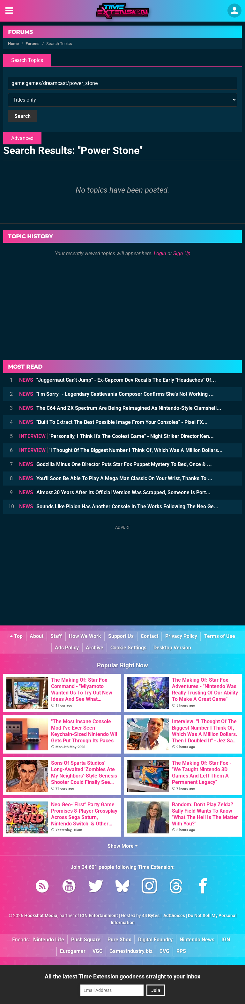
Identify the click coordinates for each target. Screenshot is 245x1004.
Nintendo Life (48, 940)
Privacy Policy (181, 636)
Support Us (121, 636)
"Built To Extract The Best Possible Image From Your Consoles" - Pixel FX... (113, 422)
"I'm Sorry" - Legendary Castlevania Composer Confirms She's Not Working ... (116, 394)
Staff (56, 636)
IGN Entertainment (99, 915)
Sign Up (181, 253)
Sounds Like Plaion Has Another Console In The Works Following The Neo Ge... (119, 506)
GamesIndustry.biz (130, 951)
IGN (225, 940)
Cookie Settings (128, 648)
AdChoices (173, 915)
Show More (123, 846)
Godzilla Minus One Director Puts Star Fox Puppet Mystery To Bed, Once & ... (115, 464)
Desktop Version (172, 648)
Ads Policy (67, 648)
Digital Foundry (155, 940)
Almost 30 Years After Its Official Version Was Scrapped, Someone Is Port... (115, 492)
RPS (181, 951)
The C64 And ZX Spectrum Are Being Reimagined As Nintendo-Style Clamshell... (120, 408)
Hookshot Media (40, 915)
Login (160, 253)
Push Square (85, 940)
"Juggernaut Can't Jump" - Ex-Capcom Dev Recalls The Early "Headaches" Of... (117, 380)
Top (16, 636)
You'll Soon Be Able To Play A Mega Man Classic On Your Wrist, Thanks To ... (115, 478)
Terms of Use (219, 636)
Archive (94, 648)
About (36, 636)
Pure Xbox (119, 940)
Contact (149, 636)
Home (13, 43)
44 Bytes (151, 915)
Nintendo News (197, 940)
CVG (164, 951)
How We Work (85, 636)
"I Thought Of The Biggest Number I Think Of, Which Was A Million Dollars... (121, 450)
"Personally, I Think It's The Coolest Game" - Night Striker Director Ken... (116, 436)
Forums (20, 32)
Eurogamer (72, 951)
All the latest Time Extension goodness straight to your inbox (122, 976)
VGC (97, 951)
